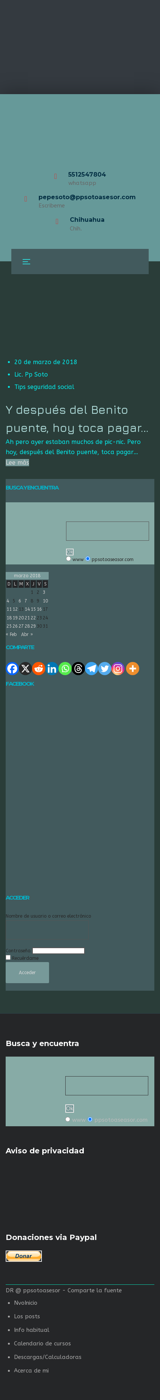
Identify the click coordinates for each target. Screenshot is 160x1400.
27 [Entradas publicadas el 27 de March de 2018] (21, 626)
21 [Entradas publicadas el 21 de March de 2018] (27, 618)
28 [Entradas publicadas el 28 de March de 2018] (27, 626)
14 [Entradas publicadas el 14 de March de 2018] (27, 609)
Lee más (17, 462)
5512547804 (87, 174)
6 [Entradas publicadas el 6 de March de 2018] (19, 601)
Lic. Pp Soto (31, 374)
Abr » (27, 634)
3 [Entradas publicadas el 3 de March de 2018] (44, 592)
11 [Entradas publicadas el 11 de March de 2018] (9, 609)
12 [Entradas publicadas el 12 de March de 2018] (15, 609)
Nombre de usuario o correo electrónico (48, 916)
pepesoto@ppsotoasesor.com (87, 197)
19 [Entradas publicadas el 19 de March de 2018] (15, 618)
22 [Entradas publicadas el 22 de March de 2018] (33, 618)
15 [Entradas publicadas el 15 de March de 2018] (33, 609)
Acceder (27, 972)
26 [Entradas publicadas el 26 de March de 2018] (15, 626)
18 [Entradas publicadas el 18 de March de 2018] (9, 618)
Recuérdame (25, 958)
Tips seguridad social (44, 386)
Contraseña (18, 950)
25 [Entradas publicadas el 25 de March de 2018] (9, 626)
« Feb (11, 634)
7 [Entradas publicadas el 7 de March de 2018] (26, 601)
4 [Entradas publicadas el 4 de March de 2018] (7, 601)
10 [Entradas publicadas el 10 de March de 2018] (45, 601)
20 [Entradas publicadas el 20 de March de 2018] (21, 618)
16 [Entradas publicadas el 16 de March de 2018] (39, 609)
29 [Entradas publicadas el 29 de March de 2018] (33, 626)
